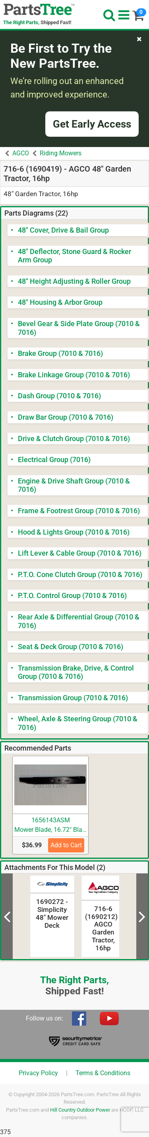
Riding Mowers (60, 153)
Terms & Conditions (102, 1073)
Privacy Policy (38, 1073)
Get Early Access (92, 124)
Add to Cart (66, 845)
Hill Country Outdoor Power (80, 1110)
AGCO (20, 153)
